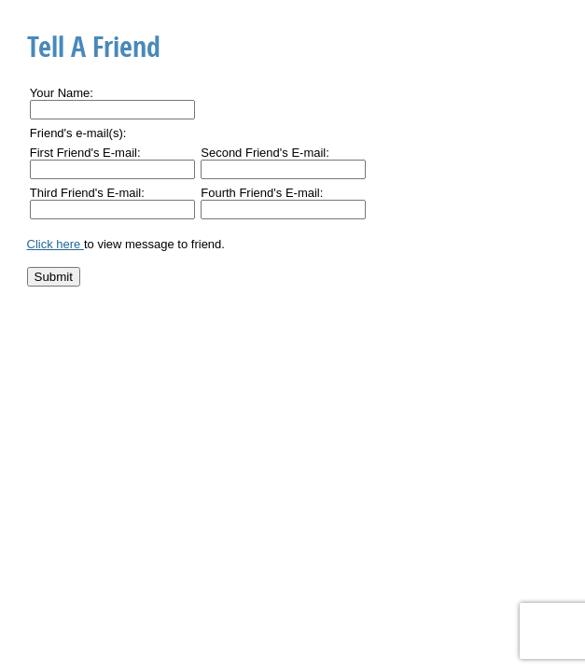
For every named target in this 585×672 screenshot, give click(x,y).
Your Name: (61, 93)
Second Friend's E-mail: (265, 153)
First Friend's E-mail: (85, 153)
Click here (55, 244)
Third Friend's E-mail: (87, 193)
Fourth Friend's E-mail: (262, 193)
